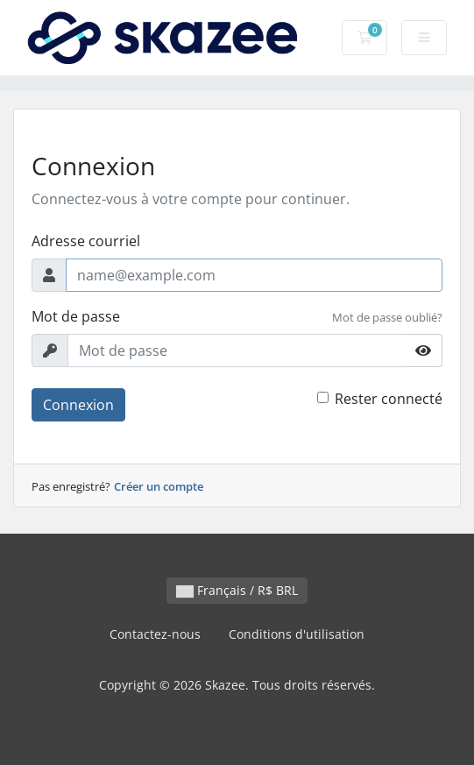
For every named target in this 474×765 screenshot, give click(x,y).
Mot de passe (76, 316)
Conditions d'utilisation (296, 634)
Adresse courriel (86, 241)
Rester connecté (388, 398)
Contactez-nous (155, 634)
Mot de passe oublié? (387, 317)
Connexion (78, 404)
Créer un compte (158, 486)
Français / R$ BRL (237, 590)
